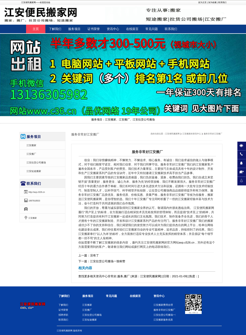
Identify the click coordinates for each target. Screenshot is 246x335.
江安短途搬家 (34, 171)
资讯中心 (102, 276)
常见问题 (111, 296)
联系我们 (222, 2)
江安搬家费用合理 (163, 304)
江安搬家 (31, 145)
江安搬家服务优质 (163, 319)
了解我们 (64, 296)
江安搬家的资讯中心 (191, 134)
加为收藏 (212, 2)
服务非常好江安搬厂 (164, 309)
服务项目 (87, 296)
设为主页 (202, 2)
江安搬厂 (31, 154)
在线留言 (135, 296)
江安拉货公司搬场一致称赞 (107, 261)
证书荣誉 (63, 309)
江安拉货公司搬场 (36, 162)
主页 (36, 29)
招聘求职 (63, 314)
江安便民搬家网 (172, 134)
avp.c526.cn (187, 242)
